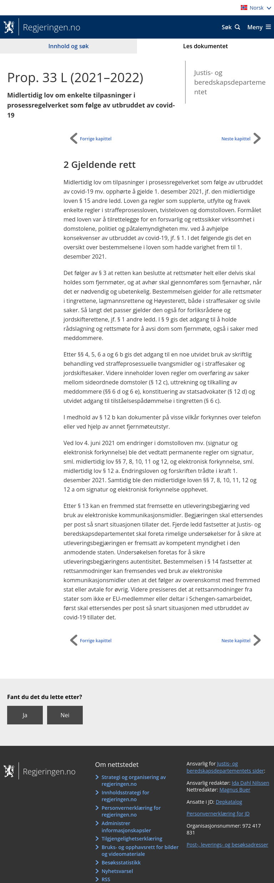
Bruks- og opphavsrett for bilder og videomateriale (140, 851)
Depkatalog (229, 801)
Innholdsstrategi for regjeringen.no (125, 796)
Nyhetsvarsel (117, 871)
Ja (24, 715)
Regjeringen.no (49, 27)
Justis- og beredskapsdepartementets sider (225, 767)
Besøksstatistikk (121, 862)
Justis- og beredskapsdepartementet (230, 82)
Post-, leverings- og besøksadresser (227, 844)
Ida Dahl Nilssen (250, 782)
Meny (255, 27)
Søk (227, 27)
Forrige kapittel (96, 139)
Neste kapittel (236, 139)
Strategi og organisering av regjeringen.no (134, 781)
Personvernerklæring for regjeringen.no (131, 811)
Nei (64, 715)
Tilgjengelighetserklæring (132, 838)
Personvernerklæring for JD (218, 813)
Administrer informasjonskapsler (126, 827)
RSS (106, 879)
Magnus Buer (234, 789)
